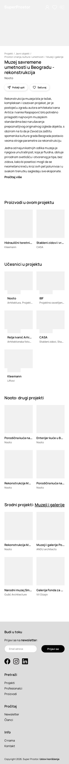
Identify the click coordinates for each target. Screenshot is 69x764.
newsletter (29, 640)
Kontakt (9, 746)
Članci (8, 720)
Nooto (8, 78)
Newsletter (11, 714)
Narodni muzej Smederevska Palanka (30, 590)
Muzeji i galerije (54, 57)
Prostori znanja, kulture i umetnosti (24, 57)
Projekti (8, 53)
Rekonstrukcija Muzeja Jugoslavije (28, 483)
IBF (41, 298)
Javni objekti (22, 53)
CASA (39, 247)
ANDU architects (46, 549)
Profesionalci (13, 688)
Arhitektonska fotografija (22, 341)
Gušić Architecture (15, 594)
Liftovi (11, 380)
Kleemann (10, 247)
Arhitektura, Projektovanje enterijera (29, 302)
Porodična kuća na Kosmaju (23, 438)
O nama (9, 740)
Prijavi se (53, 649)
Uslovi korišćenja (49, 759)
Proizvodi (10, 694)
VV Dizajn (42, 594)
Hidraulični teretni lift (19, 243)
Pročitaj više (13, 177)
